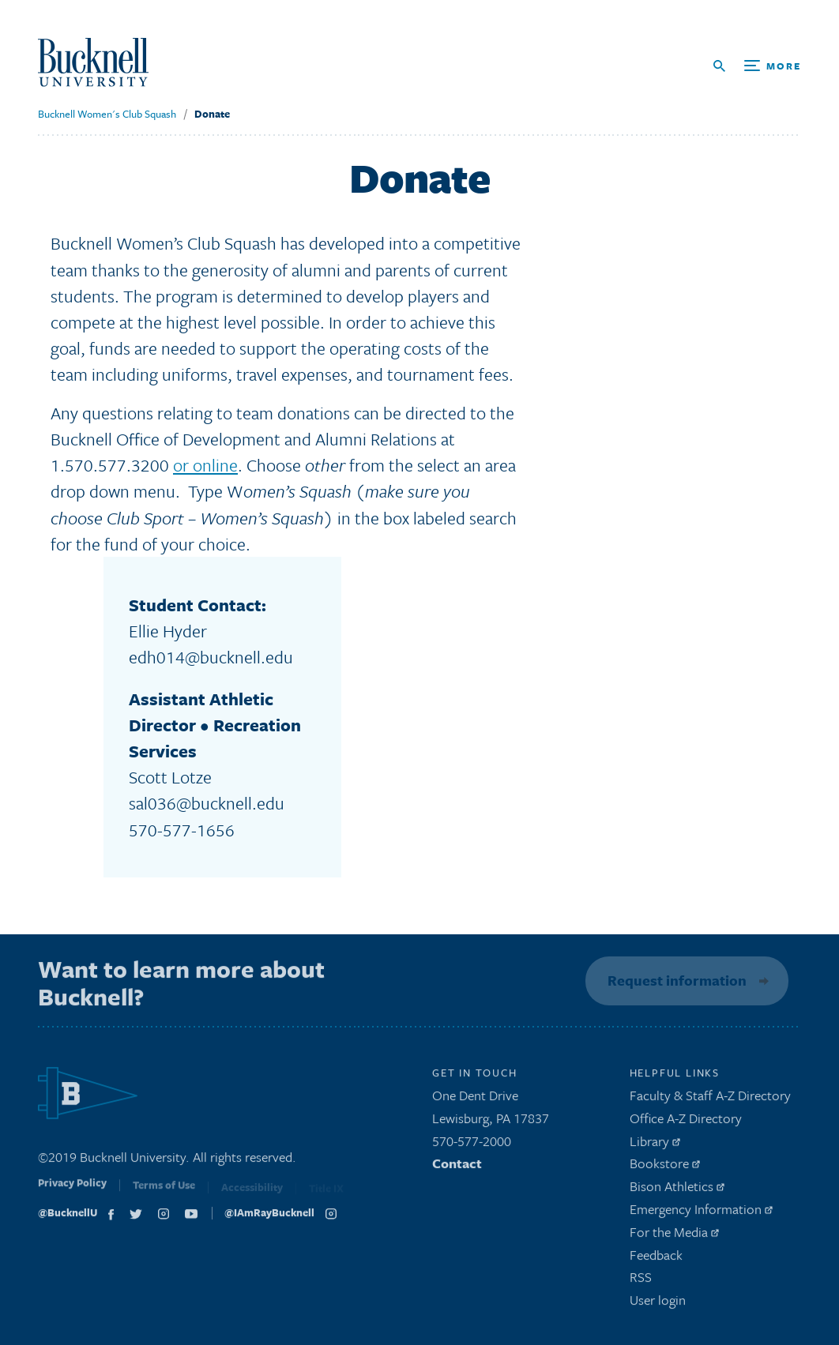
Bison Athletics (677, 1190)
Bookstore (665, 1168)
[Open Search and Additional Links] (757, 66)
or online (205, 465)
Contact (457, 1168)
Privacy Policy (72, 1190)
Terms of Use (164, 1192)
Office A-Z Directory (686, 1122)
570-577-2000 (471, 1145)
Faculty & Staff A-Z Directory (710, 1099)
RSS (641, 1281)
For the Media (674, 1235)
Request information (674, 980)
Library (655, 1145)
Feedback (656, 1258)
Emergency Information (701, 1213)
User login (658, 1304)
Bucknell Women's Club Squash (107, 114)
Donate (212, 114)
